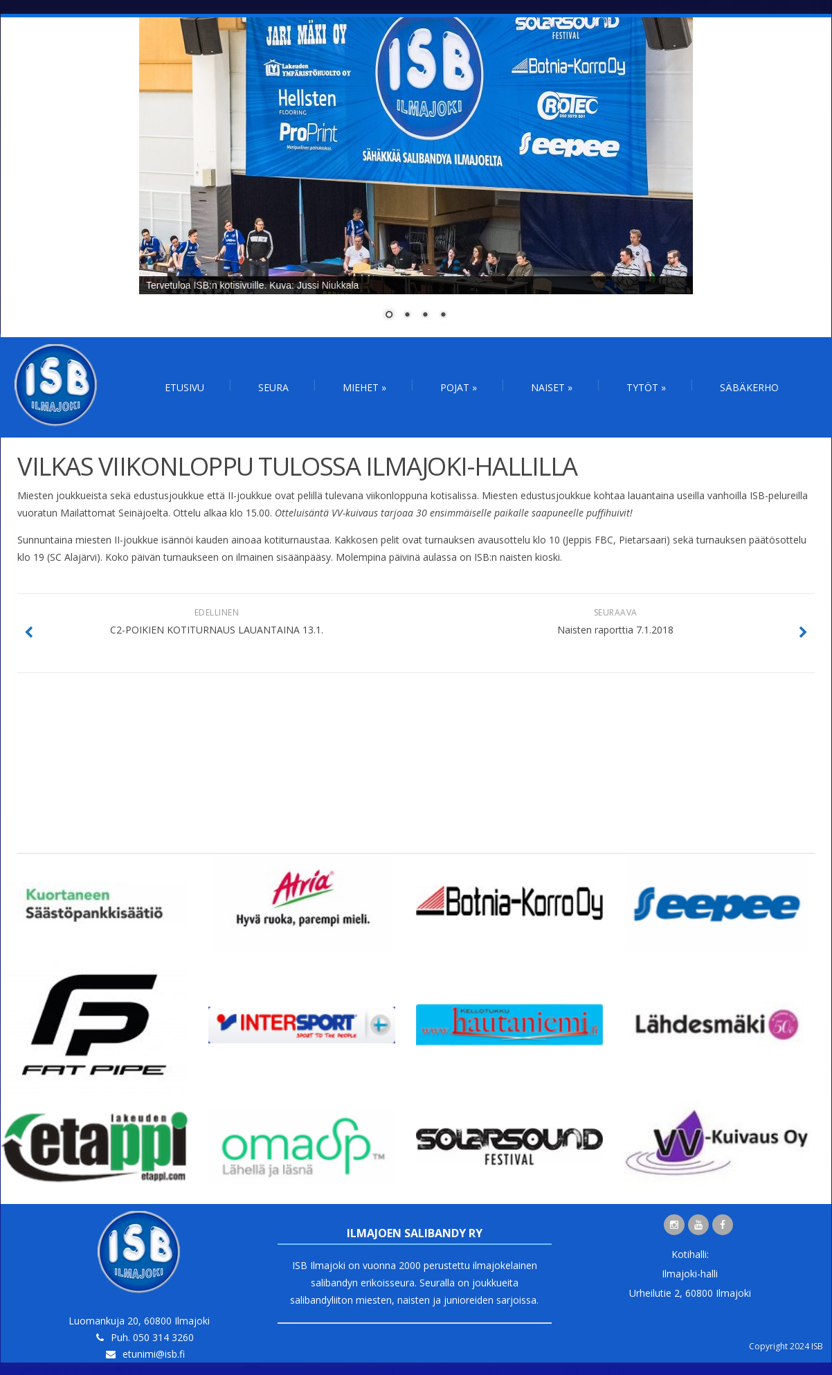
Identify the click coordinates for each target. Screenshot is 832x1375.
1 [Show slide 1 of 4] (389, 315)
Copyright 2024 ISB (786, 1346)
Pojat (458, 387)
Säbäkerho (749, 387)
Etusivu (184, 387)
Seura (273, 387)
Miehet (364, 387)
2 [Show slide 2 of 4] (407, 315)
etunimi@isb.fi (154, 1353)
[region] (416, 177)
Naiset (551, 387)
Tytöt (646, 387)
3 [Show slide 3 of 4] (425, 315)
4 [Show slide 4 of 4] (443, 315)
